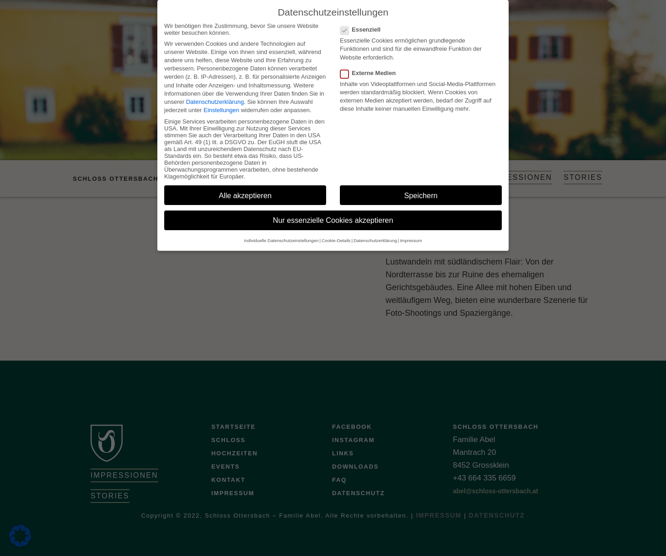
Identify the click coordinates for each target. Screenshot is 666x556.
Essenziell (363, 24)
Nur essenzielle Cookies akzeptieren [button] (333, 215)
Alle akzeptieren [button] (245, 190)
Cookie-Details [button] (336, 235)
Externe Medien (371, 68)
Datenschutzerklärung (215, 96)
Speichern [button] (420, 190)
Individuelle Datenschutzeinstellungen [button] (281, 235)
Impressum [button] (411, 235)
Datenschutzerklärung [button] (375, 235)
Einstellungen (221, 105)
